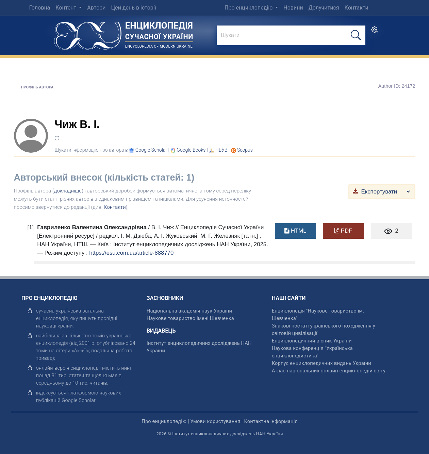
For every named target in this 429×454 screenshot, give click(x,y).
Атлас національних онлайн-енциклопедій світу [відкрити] (328, 371)
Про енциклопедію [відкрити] (164, 421)
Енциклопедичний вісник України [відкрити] (312, 341)
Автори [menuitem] (96, 7)
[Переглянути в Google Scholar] (151, 150)
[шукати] (355, 35)
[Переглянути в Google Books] (191, 150)
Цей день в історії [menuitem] (133, 7)
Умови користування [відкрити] (215, 421)
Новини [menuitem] (293, 7)
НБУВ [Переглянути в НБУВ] (221, 150)
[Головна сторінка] (87, 33)
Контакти (115, 207)
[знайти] (291, 36)
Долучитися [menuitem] (324, 7)
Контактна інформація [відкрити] (270, 421)
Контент (66, 7)
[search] (374, 32)
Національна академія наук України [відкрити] (189, 311)
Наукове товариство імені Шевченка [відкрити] (190, 318)
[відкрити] (79, 400)
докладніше (68, 191)
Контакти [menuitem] (356, 7)
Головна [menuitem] (39, 7)
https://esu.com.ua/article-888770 (131, 253)
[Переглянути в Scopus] (245, 150)
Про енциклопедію (249, 7)
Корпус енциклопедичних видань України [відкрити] (321, 363)
